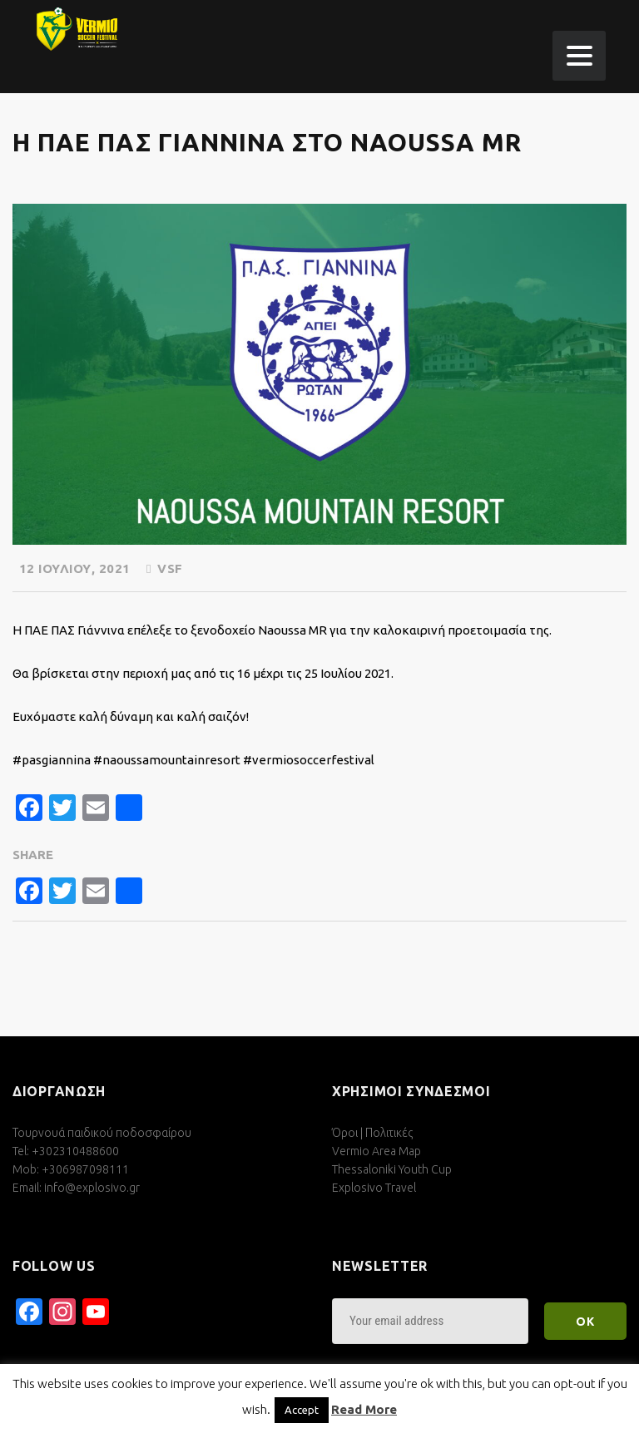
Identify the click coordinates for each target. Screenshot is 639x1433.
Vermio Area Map (376, 1151)
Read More (364, 1409)
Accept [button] (302, 1410)
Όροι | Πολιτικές (372, 1132)
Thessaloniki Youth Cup (392, 1169)
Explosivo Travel (374, 1187)
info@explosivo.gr (92, 1187)
